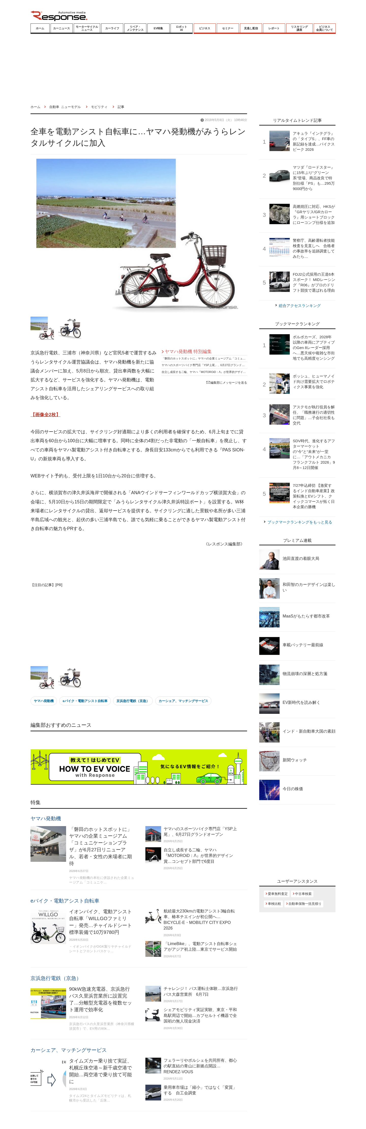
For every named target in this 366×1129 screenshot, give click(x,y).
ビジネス (204, 28)
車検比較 (274, 904)
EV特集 (158, 28)
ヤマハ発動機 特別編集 (188, 351)
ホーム (40, 28)
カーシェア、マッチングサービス (183, 701)
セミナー (227, 28)
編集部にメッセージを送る (226, 382)
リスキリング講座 (299, 28)
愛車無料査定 (278, 894)
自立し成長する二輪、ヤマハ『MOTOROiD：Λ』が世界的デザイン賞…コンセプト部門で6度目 (221, 371)
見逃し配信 (251, 28)
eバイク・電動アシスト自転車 (85, 701)
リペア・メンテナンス (135, 28)
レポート (274, 28)
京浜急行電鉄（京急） (132, 701)
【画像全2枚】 (45, 414)
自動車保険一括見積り (305, 904)
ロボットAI (181, 28)
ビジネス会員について (324, 28)
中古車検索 (303, 894)
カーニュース (61, 28)
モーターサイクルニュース (87, 28)
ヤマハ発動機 (44, 701)
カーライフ (112, 28)
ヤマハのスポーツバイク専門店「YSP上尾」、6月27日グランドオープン (207, 365)
